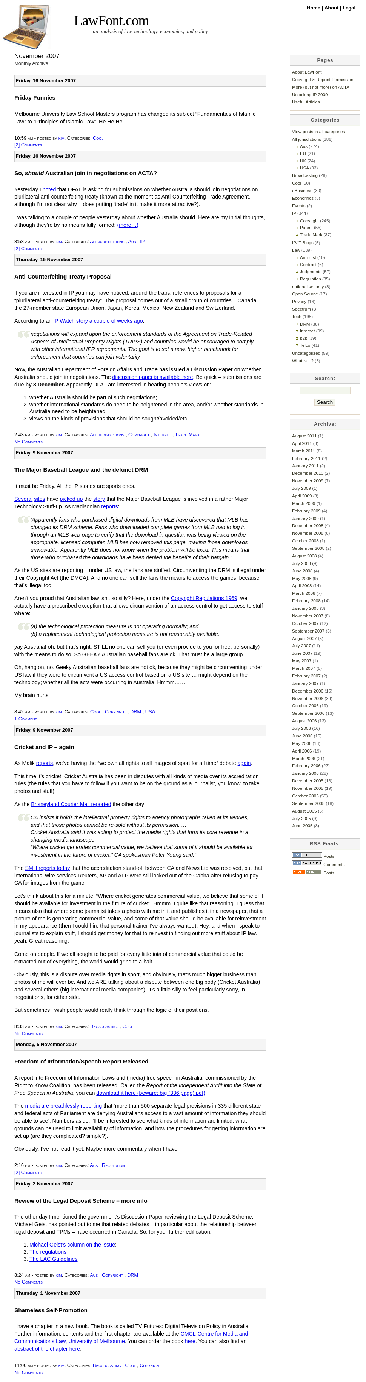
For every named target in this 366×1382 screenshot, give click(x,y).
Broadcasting (104, 1026)
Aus (132, 241)
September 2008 (308, 548)
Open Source (305, 293)
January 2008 (305, 608)
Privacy (299, 301)
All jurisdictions (107, 241)
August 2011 (304, 435)
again (244, 763)
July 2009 (301, 488)
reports (109, 506)
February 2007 (306, 675)
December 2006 (307, 690)
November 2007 (307, 615)
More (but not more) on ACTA (320, 87)
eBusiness (302, 190)
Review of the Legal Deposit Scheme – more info (81, 1200)
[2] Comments (28, 145)
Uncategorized (306, 353)
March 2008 (303, 593)
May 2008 (301, 578)
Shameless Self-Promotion (51, 1310)
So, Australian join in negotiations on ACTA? (85, 173)
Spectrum (301, 308)
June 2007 (302, 653)
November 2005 (307, 788)
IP (142, 241)
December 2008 (307, 525)
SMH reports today (47, 868)
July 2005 (301, 818)
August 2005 (304, 810)
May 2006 (301, 743)
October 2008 (305, 540)
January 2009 (305, 518)
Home (314, 8)
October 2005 (305, 795)
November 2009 (307, 480)
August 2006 (304, 720)
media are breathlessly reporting (63, 1106)
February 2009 (306, 510)
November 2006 (307, 698)
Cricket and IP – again (44, 747)
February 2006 (306, 765)
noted (49, 189)
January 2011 (305, 465)
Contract (308, 264)
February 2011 (306, 458)
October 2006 (305, 705)
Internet (162, 434)
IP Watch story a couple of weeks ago (98, 321)
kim (61, 138)
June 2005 (302, 825)
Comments (318, 864)
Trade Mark (187, 434)
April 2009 (302, 495)
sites (39, 499)
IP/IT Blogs (303, 242)
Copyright (138, 434)
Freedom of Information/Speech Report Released (81, 1061)
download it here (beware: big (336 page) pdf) (150, 1093)
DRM (135, 711)
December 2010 (307, 473)
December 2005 (307, 780)
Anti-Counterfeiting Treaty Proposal (63, 276)
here (190, 1341)
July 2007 (301, 645)
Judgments (310, 271)
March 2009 (303, 503)
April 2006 (302, 750)
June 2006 (302, 735)
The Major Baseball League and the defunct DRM (81, 469)
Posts (313, 856)
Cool (98, 138)
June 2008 (302, 570)
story (99, 499)
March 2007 (303, 668)
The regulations (47, 1252)
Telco (305, 345)
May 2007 (301, 660)
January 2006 (305, 773)
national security (308, 286)
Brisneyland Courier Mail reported (71, 804)
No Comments (28, 442)
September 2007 (308, 630)
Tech (296, 316)
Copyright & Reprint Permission (323, 79)
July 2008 (301, 563)
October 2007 (305, 623)
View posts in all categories (318, 131)
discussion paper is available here (152, 377)
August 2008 (304, 555)
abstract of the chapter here (47, 1349)
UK (303, 160)
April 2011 (302, 443)
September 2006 (308, 713)
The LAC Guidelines (53, 1259)
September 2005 (308, 803)
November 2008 (307, 533)
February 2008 (306, 600)
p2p (303, 337)
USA (150, 711)
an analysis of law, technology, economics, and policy (150, 31)
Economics (303, 197)
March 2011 (303, 450)
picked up (71, 499)
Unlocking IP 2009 (310, 94)
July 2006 (301, 728)
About (332, 8)
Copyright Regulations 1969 (204, 598)
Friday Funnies (34, 97)
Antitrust (308, 257)
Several (23, 499)
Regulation (113, 1165)
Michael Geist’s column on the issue (72, 1245)
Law (296, 250)
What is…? (303, 360)
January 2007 (305, 683)
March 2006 (303, 758)
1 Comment (25, 719)
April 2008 (302, 585)
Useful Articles (306, 101)
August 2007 (304, 638)
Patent (306, 227)
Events (299, 205)
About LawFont (306, 71)
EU (303, 153)
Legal (349, 8)
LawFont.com (111, 20)
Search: (325, 378)
